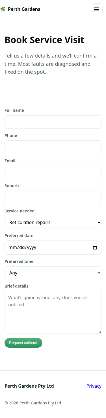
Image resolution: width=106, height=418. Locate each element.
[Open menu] (97, 9)
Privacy (93, 386)
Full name (14, 110)
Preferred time (19, 261)
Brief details (16, 286)
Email (10, 160)
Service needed (19, 211)
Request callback (23, 343)
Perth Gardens (20, 9)
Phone (11, 135)
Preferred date (19, 235)
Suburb (12, 185)
